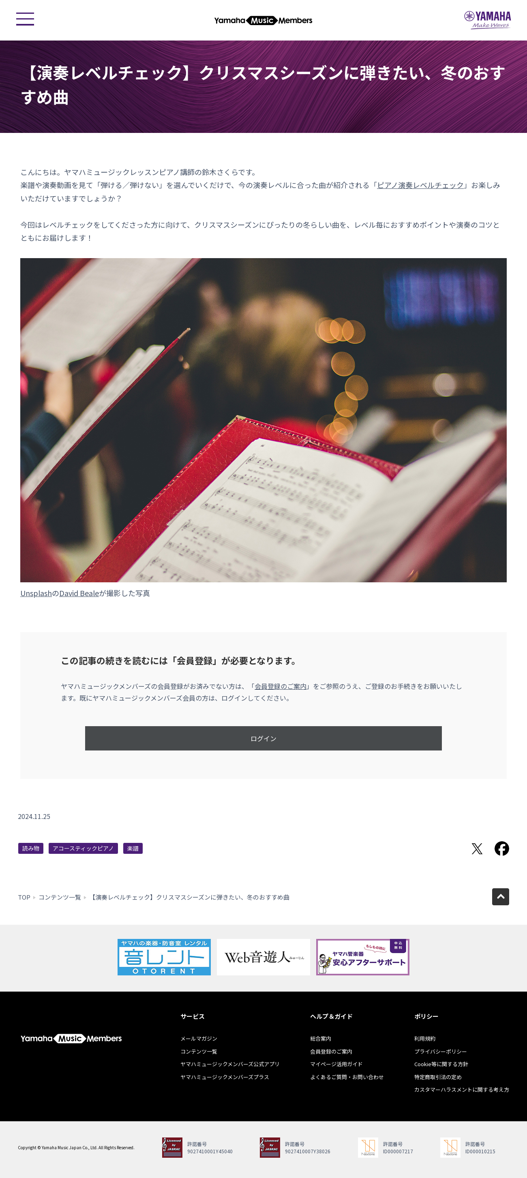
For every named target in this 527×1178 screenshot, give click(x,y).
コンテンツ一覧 (60, 897)
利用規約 (424, 1038)
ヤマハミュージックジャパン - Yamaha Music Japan (487, 20)
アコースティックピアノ (83, 848)
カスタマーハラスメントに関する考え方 (461, 1089)
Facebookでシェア (502, 848)
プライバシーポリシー (440, 1051)
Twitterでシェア (477, 848)
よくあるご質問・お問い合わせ (347, 1077)
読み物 (30, 848)
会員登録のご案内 (280, 686)
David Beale (79, 593)
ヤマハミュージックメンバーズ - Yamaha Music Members (263, 20)
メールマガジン (198, 1038)
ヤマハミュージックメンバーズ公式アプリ (230, 1064)
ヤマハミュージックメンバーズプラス (224, 1077)
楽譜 (133, 848)
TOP (24, 897)
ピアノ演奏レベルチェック (420, 185)
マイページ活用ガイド (336, 1064)
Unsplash (36, 593)
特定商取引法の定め (438, 1077)
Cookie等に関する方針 (441, 1064)
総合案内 (320, 1038)
